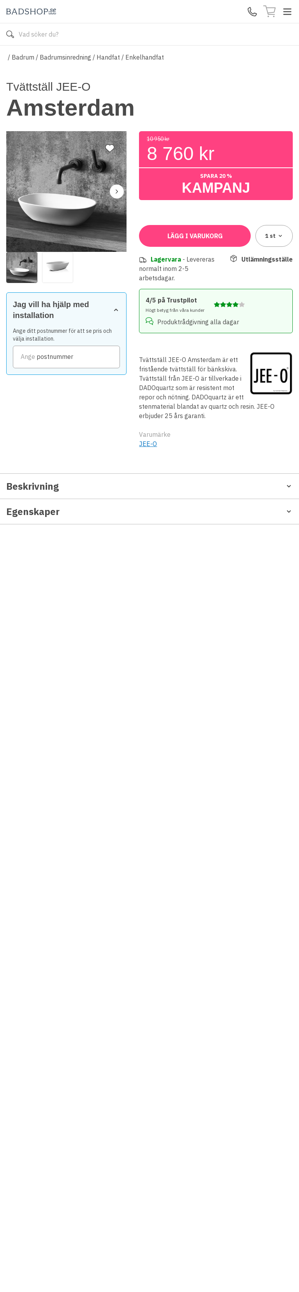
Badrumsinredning (65, 57)
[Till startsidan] (31, 11)
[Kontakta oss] (252, 11)
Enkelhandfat (144, 57)
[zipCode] (216, 264)
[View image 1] (21, 216)
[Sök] (10, 34)
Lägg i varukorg (195, 311)
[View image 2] (57, 216)
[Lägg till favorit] (110, 97)
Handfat (108, 57)
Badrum (23, 57)
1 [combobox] (274, 311)
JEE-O (148, 519)
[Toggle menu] (287, 11)
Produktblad (27, 641)
